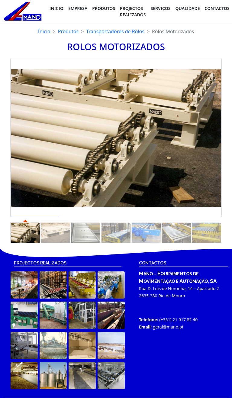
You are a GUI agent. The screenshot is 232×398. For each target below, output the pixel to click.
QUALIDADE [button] (187, 8)
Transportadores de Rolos (115, 31)
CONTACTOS (217, 8)
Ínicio (44, 31)
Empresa (77, 8)
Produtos (68, 31)
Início (56, 8)
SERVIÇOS (161, 8)
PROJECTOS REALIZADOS (133, 11)
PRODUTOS (103, 8)
